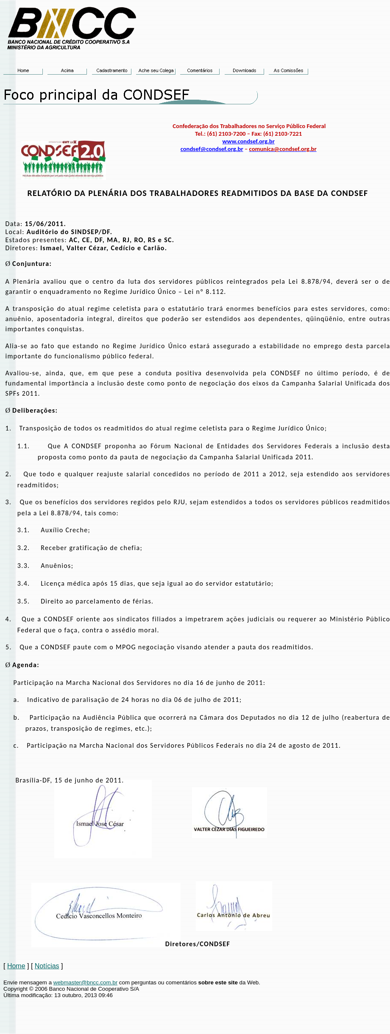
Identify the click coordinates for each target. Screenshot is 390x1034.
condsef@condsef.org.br (212, 149)
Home (16, 966)
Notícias (47, 966)
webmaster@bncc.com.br (85, 982)
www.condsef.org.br (248, 141)
